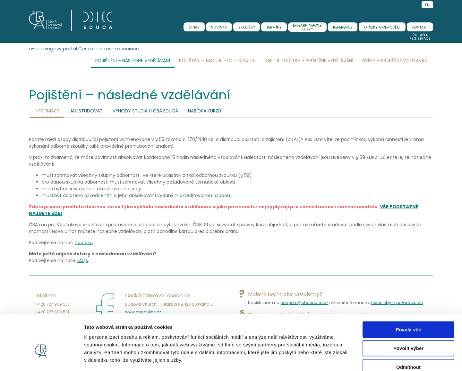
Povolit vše (408, 292)
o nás (194, 27)
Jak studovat (86, 111)
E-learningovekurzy (307, 27)
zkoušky (246, 27)
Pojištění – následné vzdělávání (132, 60)
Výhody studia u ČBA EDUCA (145, 111)
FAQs (82, 260)
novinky (219, 27)
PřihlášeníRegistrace (420, 37)
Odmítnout (408, 330)
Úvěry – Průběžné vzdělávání (395, 60)
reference (343, 27)
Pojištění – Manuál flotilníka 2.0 (217, 60)
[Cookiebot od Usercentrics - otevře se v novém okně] (41, 358)
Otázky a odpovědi (382, 27)
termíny (274, 27)
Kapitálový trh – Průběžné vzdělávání (309, 60)
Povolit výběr (408, 311)
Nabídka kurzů (204, 111)
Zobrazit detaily (339, 358)
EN (427, 4)
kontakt (420, 27)
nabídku (84, 242)
